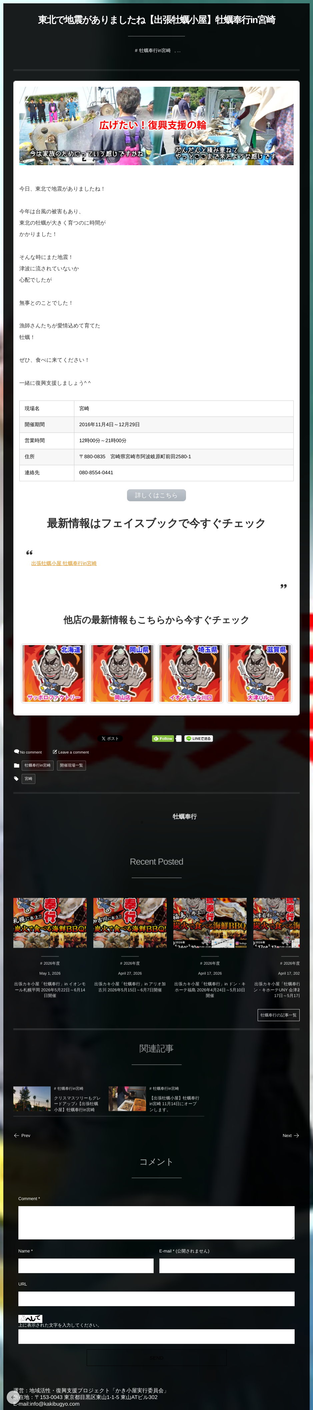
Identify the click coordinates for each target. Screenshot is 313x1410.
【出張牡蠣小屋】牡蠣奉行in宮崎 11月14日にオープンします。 (174, 1108)
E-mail (165, 1250)
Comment (27, 1198)
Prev (21, 1135)
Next (291, 1135)
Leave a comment (73, 753)
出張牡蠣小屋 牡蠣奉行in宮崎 (64, 563)
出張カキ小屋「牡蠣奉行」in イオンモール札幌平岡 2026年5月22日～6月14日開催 (50, 993)
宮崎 (28, 779)
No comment (31, 753)
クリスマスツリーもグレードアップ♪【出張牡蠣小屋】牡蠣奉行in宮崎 (77, 1108)
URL (22, 1284)
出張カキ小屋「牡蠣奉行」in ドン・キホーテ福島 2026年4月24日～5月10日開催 (210, 993)
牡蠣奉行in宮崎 (155, 50)
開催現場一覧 (71, 766)
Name (24, 1250)
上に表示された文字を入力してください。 (60, 1325)
